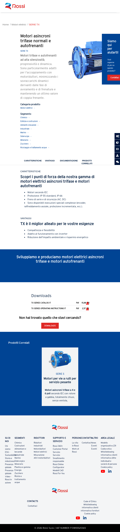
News (93, 443)
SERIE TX (34, 24)
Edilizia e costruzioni (29, 121)
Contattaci (86, 443)
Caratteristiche (33, 161)
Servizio (56, 452)
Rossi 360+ (58, 446)
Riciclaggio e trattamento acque (33, 147)
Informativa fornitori (90, 510)
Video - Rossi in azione (8, 479)
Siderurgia (24, 136)
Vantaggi (50, 161)
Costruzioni (20, 446)
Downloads (50, 326)
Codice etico (106, 449)
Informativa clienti (109, 455)
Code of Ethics (90, 501)
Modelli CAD (58, 470)
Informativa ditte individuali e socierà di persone (109, 461)
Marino (23, 132)
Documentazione (69, 161)
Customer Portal (60, 449)
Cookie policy (106, 467)
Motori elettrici (19, 24)
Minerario (24, 140)
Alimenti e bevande (28, 125)
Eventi (94, 446)
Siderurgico (20, 461)
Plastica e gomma (22, 467)
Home (5, 24)
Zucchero (24, 144)
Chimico (23, 117)
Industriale (24, 129)
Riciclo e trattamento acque (20, 479)
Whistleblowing (107, 452)
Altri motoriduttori (42, 458)
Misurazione (39, 455)
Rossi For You (59, 473)
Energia (18, 470)
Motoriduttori (40, 449)
